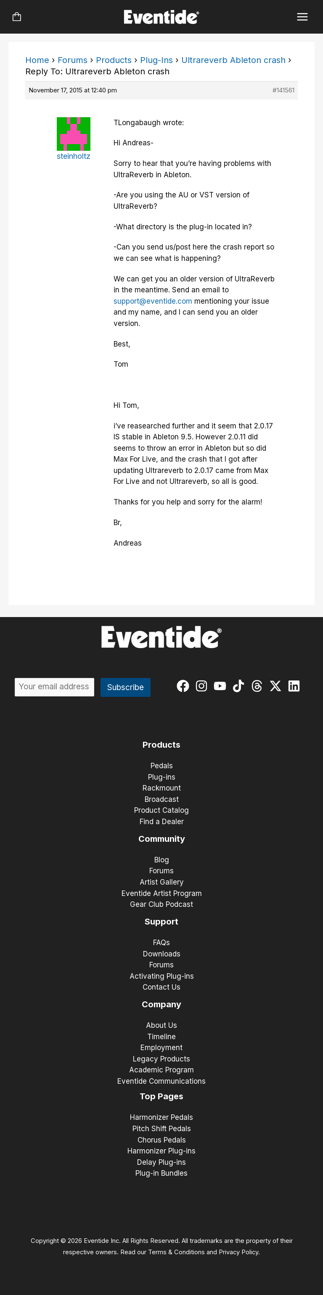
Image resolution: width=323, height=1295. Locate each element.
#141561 (283, 90)
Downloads (161, 954)
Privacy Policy (238, 1252)
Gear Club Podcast (161, 904)
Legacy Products (161, 1059)
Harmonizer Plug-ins (161, 1151)
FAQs (161, 942)
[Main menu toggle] (302, 17)
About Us (161, 1025)
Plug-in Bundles (161, 1173)
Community (161, 839)
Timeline (161, 1036)
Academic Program (161, 1070)
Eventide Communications (161, 1081)
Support (161, 922)
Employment (161, 1047)
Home (37, 60)
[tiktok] (240, 686)
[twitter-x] (277, 686)
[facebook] (185, 686)
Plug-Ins (156, 60)
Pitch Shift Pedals (161, 1128)
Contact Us (161, 987)
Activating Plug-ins (162, 976)
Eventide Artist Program (162, 893)
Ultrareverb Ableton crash (233, 60)
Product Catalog (161, 810)
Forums (72, 60)
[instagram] (203, 686)
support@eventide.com (153, 301)
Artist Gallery (162, 882)
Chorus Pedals (162, 1140)
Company (161, 1004)
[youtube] (222, 686)
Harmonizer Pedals (161, 1117)
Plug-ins (161, 777)
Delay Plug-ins (161, 1162)
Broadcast (162, 799)
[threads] (259, 686)
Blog (161, 860)
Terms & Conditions (176, 1252)
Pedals (162, 766)
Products (114, 60)
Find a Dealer (162, 821)
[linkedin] (296, 686)
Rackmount (162, 788)
